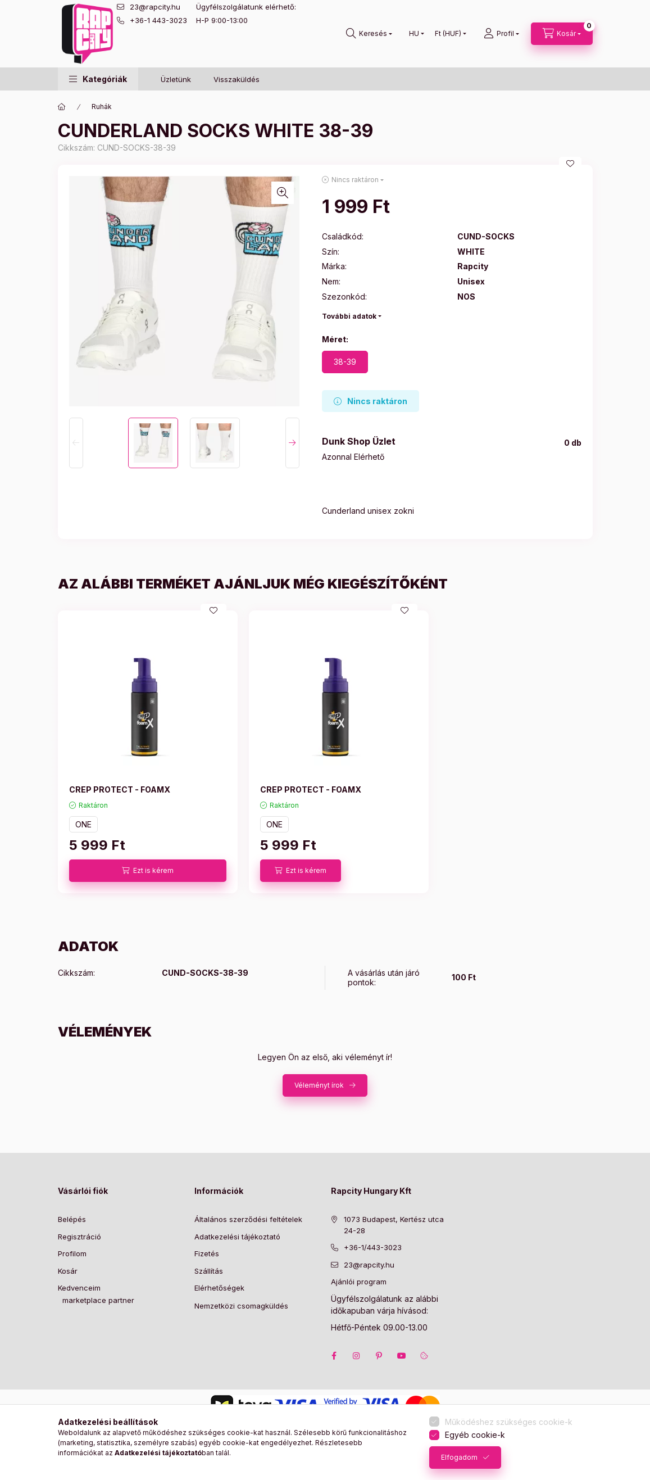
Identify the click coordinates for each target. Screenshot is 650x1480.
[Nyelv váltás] (414, 33)
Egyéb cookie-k (475, 1435)
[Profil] (501, 33)
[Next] (292, 443)
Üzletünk (176, 79)
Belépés (72, 1219)
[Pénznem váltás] (448, 33)
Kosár (68, 1270)
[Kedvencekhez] (570, 163)
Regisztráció (79, 1236)
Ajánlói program (359, 1281)
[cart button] (562, 33)
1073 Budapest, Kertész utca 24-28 (394, 1225)
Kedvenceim (79, 1287)
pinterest (379, 1356)
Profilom (72, 1253)
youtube (401, 1356)
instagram (357, 1356)
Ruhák (102, 106)
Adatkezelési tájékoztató (237, 1236)
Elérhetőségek (219, 1287)
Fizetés (206, 1253)
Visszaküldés (236, 79)
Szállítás (208, 1270)
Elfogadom (459, 1457)
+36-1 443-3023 (158, 20)
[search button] (369, 33)
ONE (83, 824)
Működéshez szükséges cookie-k (508, 1422)
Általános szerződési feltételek (248, 1219)
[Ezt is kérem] (147, 870)
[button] (98, 78)
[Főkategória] (62, 107)
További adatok (349, 316)
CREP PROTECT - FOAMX (119, 789)
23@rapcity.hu (155, 6)
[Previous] (76, 443)
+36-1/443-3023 (373, 1247)
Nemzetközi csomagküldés (241, 1305)
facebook (334, 1356)
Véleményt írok (319, 1085)
